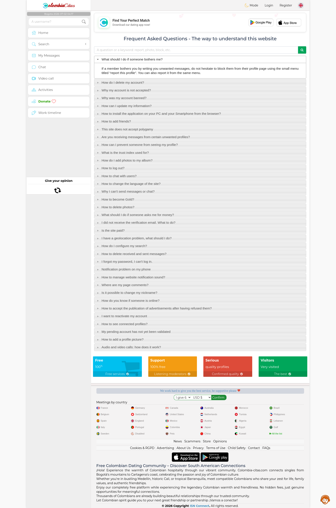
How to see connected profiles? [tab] (122, 324)
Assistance (325, 499)
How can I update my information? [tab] (124, 106)
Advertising (165, 448)
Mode (251, 5)
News (178, 441)
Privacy (198, 448)
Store (207, 441)
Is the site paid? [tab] (110, 230)
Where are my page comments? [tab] (122, 285)
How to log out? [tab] (110, 168)
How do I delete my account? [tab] (120, 82)
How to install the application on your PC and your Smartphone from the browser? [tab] (158, 113)
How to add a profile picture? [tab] (120, 339)
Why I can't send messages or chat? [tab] (125, 191)
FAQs (266, 448)
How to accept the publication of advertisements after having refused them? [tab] (154, 308)
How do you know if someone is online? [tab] (128, 300)
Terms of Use (215, 448)
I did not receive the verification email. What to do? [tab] (136, 222)
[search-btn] (84, 22)
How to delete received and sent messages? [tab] (131, 254)
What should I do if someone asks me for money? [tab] (135, 215)
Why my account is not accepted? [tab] (123, 90)
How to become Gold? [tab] (115, 199)
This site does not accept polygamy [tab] (124, 129)
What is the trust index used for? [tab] (122, 152)
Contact (254, 448)
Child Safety (237, 448)
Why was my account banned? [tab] (121, 98)
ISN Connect (199, 506)
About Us (183, 448)
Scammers (192, 441)
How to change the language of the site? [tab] (128, 183)
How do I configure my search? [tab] (121, 246)
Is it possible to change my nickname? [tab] (126, 292)
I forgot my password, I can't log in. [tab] (124, 261)
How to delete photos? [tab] (115, 207)
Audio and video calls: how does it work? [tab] (128, 347)
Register (286, 5)
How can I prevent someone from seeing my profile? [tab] (137, 144)
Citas (59, 5)
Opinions (220, 441)
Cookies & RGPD (142, 448)
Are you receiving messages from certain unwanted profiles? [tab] (143, 137)
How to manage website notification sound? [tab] (130, 277)
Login (269, 5)
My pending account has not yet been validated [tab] (133, 331)
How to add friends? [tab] (113, 121)
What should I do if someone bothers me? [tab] (129, 59)
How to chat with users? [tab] (116, 176)
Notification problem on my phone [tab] (123, 269)
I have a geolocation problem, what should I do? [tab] (134, 238)
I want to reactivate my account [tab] (121, 316)
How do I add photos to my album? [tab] (124, 160)
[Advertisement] (200, 22)
